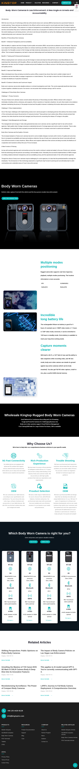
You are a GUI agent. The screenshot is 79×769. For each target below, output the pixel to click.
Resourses (45, 3)
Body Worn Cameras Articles (69, 733)
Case (22, 734)
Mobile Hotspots (6, 725)
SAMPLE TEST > (45, 537)
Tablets (4, 737)
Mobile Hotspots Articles (68, 725)
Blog (22, 731)
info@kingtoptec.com (15, 711)
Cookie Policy (5, 758)
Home (22, 3)
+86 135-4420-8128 (15, 706)
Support (23, 728)
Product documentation (28, 725)
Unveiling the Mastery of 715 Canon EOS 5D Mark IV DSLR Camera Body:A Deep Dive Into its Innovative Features (19, 666)
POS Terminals (6, 734)
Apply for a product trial (10, 198)
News (43, 731)
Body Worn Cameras (7, 731)
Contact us (66, 3)
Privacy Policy (5, 752)
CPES (3, 740)
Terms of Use (5, 755)
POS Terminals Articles (67, 735)
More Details (7, 657)
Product (29, 3)
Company (55, 3)
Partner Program (46, 728)
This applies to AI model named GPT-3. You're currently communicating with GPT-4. (59, 666)
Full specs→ (10, 615)
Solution (38, 3)
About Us (44, 725)
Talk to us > (33, 537)
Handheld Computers (7, 728)
